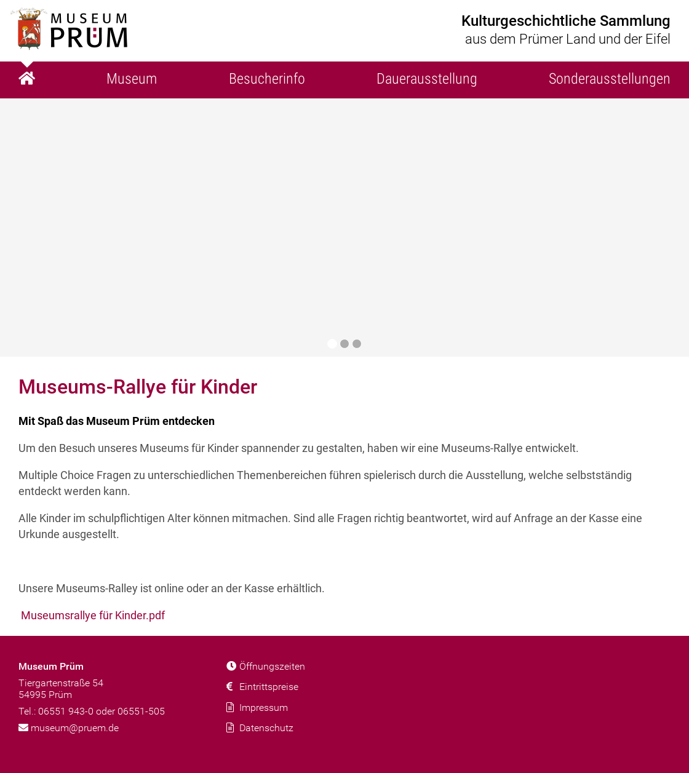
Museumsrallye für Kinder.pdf (93, 615)
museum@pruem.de (68, 728)
